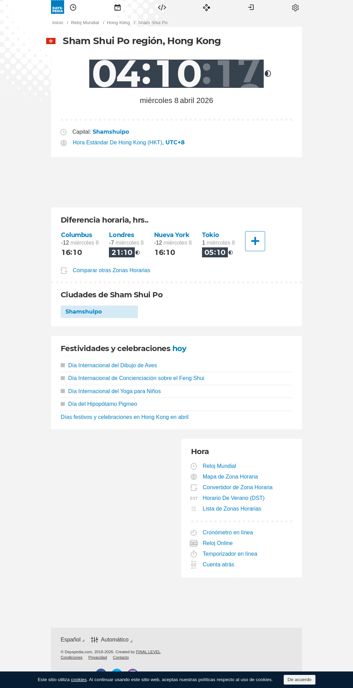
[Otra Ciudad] (255, 241)
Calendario (117, 7)
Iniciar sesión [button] (251, 7)
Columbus (76, 234)
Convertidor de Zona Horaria (238, 487)
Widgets (162, 7)
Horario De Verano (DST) (234, 498)
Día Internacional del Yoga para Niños (111, 391)
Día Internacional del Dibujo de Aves (109, 365)
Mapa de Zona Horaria (230, 477)
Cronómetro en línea (228, 532)
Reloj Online (218, 543)
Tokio (210, 234)
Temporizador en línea (230, 554)
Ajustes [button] (295, 7)
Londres (121, 234)
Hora (73, 7)
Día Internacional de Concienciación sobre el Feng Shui (132, 378)
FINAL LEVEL (148, 652)
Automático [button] (115, 640)
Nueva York (172, 234)
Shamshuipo (83, 311)
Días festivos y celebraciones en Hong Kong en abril (125, 417)
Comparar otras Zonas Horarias (111, 270)
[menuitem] (73, 7)
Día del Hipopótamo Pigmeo (99, 404)
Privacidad (98, 657)
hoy (179, 348)
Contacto (121, 657)
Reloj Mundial (219, 466)
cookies (79, 679)
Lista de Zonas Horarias (232, 509)
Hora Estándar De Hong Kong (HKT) (117, 142)
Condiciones (71, 657)
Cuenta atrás (218, 564)
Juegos (206, 7)
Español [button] (71, 640)
